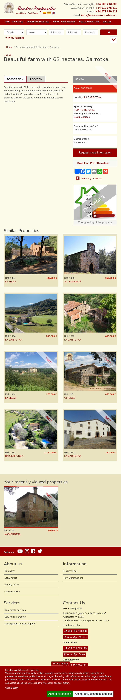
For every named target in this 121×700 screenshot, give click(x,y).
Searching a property (15, 616)
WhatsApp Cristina (75, 637)
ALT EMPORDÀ (72, 281)
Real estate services (15, 610)
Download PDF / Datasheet (93, 163)
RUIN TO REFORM (84, 109)
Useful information (90, 22)
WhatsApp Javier (75, 654)
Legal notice (10, 577)
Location (36, 79)
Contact (107, 22)
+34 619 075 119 (75, 648)
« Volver (8, 54)
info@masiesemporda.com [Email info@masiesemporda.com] (99, 15)
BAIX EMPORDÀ (14, 455)
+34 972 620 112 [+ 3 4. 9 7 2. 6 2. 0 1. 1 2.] (106, 11)
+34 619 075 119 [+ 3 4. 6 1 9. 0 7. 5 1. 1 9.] (106, 7)
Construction (69, 22)
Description (15, 79)
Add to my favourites (91, 178)
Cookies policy (12, 591)
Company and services (39, 22)
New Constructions (73, 577)
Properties (18, 22)
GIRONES (69, 397)
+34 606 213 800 (75, 631)
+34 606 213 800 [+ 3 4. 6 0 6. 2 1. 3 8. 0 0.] (106, 4)
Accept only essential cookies (93, 693)
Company (9, 571)
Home (7, 22)
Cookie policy (11, 688)
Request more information (95, 152)
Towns (56, 22)
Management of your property (19, 623)
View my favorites (14, 38)
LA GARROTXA (92, 97)
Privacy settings (60, 663)
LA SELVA (10, 281)
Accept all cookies (59, 693)
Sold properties (82, 117)
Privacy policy (11, 584)
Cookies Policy (79, 679)
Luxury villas (70, 571)
